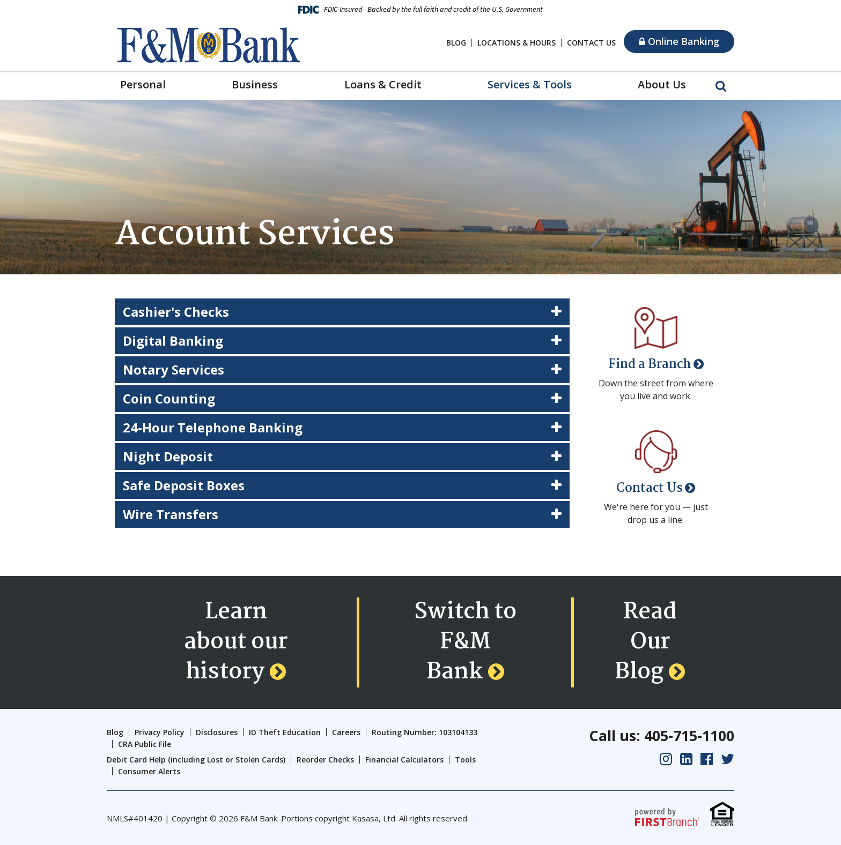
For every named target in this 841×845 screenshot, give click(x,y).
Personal (143, 84)
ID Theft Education (285, 732)
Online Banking (679, 41)
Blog (456, 43)
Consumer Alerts (149, 771)
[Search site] (720, 85)
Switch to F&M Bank (465, 642)
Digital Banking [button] (173, 340)
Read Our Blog (646, 642)
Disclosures (217, 732)
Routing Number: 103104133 (424, 732)
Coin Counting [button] (169, 398)
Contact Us (591, 43)
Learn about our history (235, 642)
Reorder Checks (325, 759)
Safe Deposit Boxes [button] (184, 485)
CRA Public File (144, 744)
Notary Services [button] (173, 369)
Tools (465, 759)
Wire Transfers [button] (170, 514)
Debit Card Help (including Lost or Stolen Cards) (196, 759)
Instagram (666, 759)
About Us (662, 84)
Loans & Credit (383, 84)
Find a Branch (649, 365)
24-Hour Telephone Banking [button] (213, 427)
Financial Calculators (404, 759)
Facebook (706, 759)
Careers (346, 732)
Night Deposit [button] (168, 456)
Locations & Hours (516, 43)
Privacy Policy (160, 732)
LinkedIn (686, 759)
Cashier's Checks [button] (176, 311)
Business (255, 84)
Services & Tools (530, 84)
